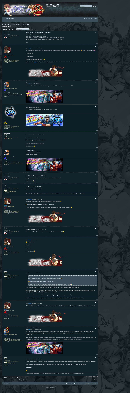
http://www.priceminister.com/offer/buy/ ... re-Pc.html (40, 204)
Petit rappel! (29, 367)
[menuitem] (12, 18)
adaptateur (32, 189)
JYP (29, 107)
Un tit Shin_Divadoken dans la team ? (16, 24)
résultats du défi (30, 150)
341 (9, 187)
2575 (9, 59)
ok (26, 82)
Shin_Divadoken (7, 32)
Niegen (5, 185)
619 (9, 125)
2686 (9, 92)
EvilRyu (5, 54)
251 (9, 34)
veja (4, 87)
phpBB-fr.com (52, 387)
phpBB (46, 386)
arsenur (9, 26)
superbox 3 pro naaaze (32, 327)
